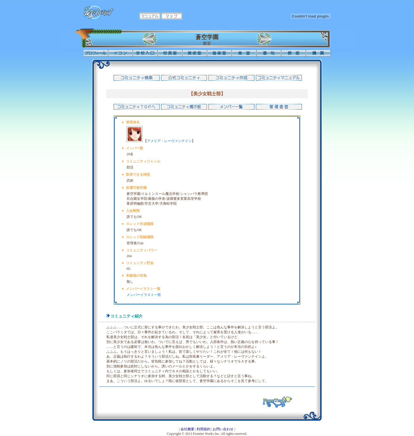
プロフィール (95, 53)
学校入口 (145, 53)
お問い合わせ (223, 429)
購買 (318, 53)
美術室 (194, 53)
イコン (120, 53)
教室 (293, 53)
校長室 (170, 53)
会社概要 (187, 429)
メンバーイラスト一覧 (143, 295)
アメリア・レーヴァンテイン (169, 141)
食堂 (244, 53)
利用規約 (203, 429)
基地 (268, 53)
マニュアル (149, 16)
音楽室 (219, 53)
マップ (171, 16)
